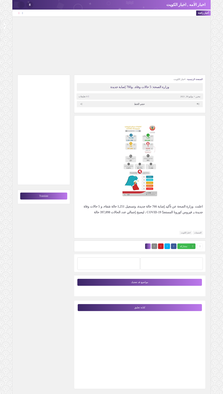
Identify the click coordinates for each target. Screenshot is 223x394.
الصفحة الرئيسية (195, 79)
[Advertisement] (111, 45)
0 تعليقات (83, 96)
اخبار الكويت (179, 79)
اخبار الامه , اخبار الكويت (186, 4)
